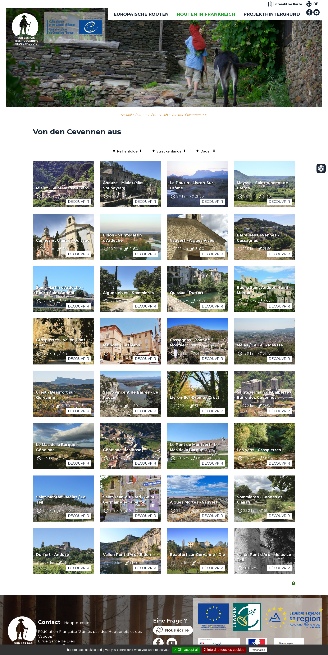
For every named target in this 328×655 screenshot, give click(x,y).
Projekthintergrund (271, 14)
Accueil (126, 115)
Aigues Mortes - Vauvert (193, 502)
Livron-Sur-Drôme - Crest (194, 397)
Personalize (258, 649)
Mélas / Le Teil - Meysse (260, 345)
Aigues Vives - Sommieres (128, 293)
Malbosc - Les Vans (121, 345)
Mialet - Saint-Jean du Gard (62, 188)
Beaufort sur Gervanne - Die (197, 554)
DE (315, 4)
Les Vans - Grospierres (259, 450)
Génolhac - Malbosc (122, 450)
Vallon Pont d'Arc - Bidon (127, 554)
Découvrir (78, 202)
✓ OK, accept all (186, 649)
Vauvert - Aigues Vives (192, 240)
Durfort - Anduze (52, 554)
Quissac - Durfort (187, 293)
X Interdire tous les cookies (224, 649)
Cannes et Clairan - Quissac (62, 240)
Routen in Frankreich (206, 14)
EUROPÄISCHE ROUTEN (141, 14)
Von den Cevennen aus (189, 115)
